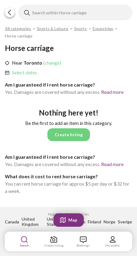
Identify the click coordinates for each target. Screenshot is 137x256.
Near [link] (17, 63)
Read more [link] (112, 92)
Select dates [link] (24, 72)
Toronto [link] (32, 63)
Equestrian (103, 28)
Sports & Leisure (52, 28)
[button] (9, 12)
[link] (24, 72)
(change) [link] (51, 63)
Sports (80, 28)
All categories (18, 28)
